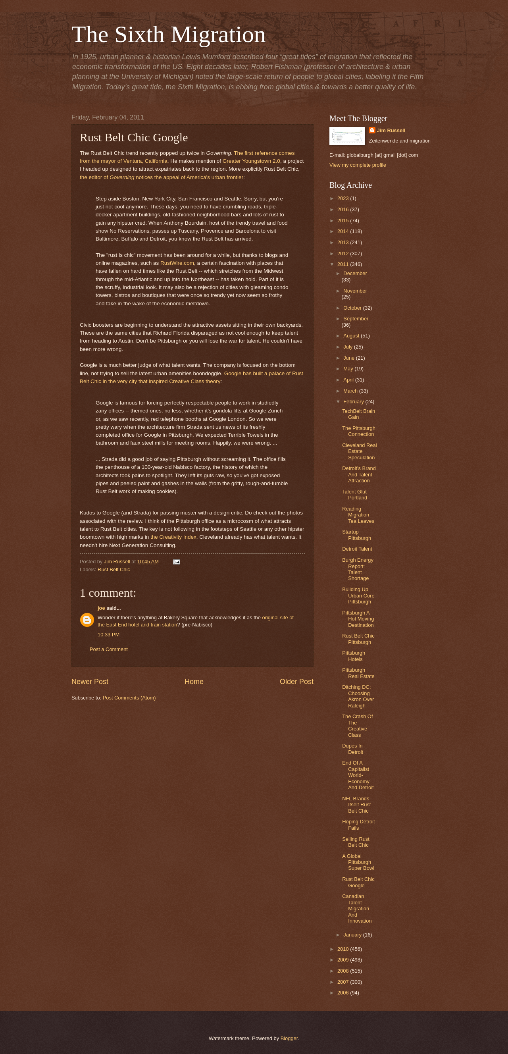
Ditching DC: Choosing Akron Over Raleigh (358, 696)
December (355, 273)
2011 (343, 264)
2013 (343, 242)
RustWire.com (177, 263)
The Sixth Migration (168, 34)
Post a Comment (109, 649)
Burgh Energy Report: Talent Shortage (357, 569)
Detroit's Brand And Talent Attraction (359, 474)
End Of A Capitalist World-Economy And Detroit (357, 775)
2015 (343, 221)
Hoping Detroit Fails (358, 824)
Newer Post (89, 682)
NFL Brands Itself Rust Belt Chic (356, 805)
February (354, 402)
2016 (343, 209)
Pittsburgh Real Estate (358, 673)
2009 (343, 960)
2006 (343, 993)
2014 (343, 231)
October (353, 308)
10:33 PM (108, 635)
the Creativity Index (173, 537)
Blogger (289, 1038)
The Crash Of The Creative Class (357, 725)
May (348, 369)
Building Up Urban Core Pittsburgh (358, 595)
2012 (343, 253)
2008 (343, 971)
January (353, 935)
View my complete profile (357, 165)
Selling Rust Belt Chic (355, 842)
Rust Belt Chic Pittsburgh (358, 639)
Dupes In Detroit (352, 749)
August (352, 336)
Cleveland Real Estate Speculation (359, 451)
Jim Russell (391, 130)
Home (194, 682)
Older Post (297, 682)
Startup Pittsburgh (356, 535)
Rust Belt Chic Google (358, 882)
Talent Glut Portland (354, 495)
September (355, 319)
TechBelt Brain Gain (358, 414)
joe (101, 608)
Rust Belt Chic (114, 569)
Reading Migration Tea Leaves (358, 515)
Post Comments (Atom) (129, 698)
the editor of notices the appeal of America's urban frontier (161, 177)
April (349, 380)
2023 (343, 198)
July (348, 347)
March (351, 391)
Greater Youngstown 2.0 (251, 161)
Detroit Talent (357, 549)
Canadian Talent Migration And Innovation (356, 908)
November (355, 291)
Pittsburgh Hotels (353, 656)
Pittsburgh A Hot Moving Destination (358, 619)
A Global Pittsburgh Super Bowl (358, 862)
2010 (343, 949)
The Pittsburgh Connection (358, 431)
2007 (343, 982)
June (349, 358)
